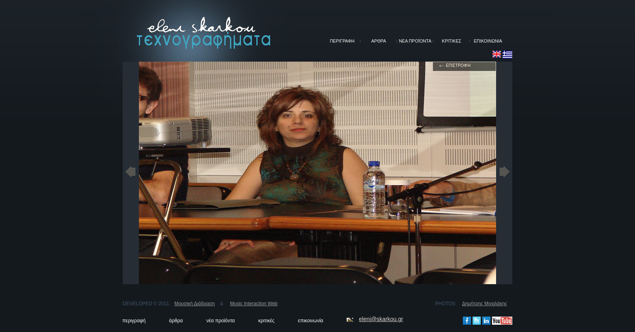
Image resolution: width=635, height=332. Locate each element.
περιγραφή (133, 320)
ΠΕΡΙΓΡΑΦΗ (342, 41)
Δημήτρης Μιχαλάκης (484, 303)
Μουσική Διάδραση (195, 303)
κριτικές (266, 320)
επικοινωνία (310, 320)
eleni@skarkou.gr (381, 319)
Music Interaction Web (253, 303)
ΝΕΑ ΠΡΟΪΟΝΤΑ (415, 41)
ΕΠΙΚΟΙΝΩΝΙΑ (488, 41)
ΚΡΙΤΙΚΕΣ (451, 41)
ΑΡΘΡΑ (378, 41)
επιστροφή (458, 65)
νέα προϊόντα (221, 320)
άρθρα (176, 320)
